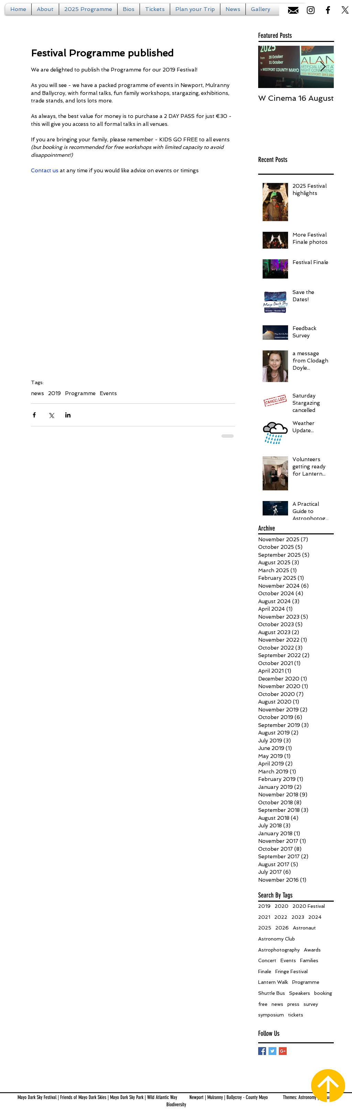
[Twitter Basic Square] (272, 1051)
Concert (267, 960)
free (262, 1004)
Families (309, 960)
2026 (282, 928)
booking (323, 993)
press (293, 1004)
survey (311, 1004)
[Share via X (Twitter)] (51, 415)
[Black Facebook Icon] (328, 10)
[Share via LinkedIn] (68, 415)
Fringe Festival (291, 971)
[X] (345, 10)
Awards (312, 950)
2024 (314, 917)
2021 (264, 917)
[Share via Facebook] (34, 415)
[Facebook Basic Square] (262, 1051)
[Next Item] (323, 67)
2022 (280, 917)
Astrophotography (279, 950)
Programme (80, 393)
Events (108, 393)
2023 (298, 917)
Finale (264, 971)
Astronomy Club (276, 939)
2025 (264, 928)
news (37, 393)
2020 (281, 906)
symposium (271, 1015)
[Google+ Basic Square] (283, 1051)
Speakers (299, 993)
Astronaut (304, 928)
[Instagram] (311, 10)
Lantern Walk (273, 982)
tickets (295, 1015)
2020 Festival (309, 906)
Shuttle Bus (271, 993)
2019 (54, 393)
